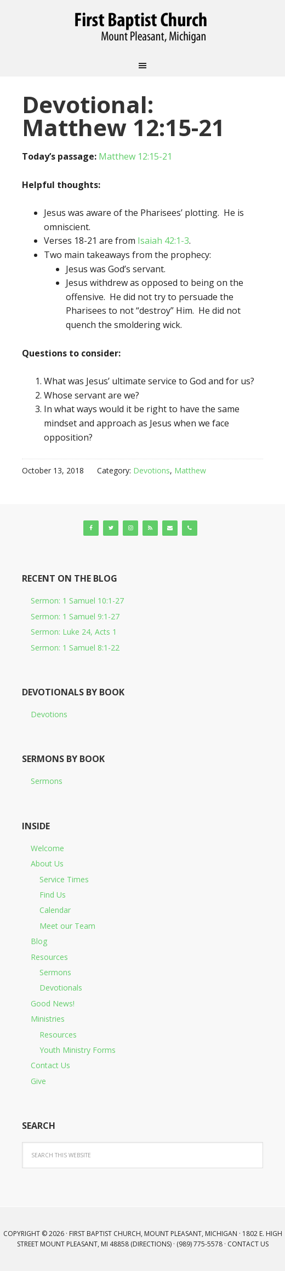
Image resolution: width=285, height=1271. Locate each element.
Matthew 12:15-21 (135, 156)
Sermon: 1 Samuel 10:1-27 (77, 600)
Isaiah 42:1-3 (163, 241)
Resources (49, 957)
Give (38, 1081)
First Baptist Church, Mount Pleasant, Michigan (142, 27)
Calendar (55, 910)
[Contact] (170, 528)
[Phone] (189, 528)
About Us (47, 863)
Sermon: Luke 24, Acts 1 (74, 631)
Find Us (52, 894)
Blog (39, 941)
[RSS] (150, 528)
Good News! (53, 1003)
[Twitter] (110, 528)
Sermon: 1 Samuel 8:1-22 (75, 647)
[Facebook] (91, 528)
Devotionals (60, 987)
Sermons (46, 781)
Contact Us (50, 1065)
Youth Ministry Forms (77, 1050)
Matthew (190, 470)
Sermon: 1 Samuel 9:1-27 (75, 616)
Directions (151, 1244)
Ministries (48, 1019)
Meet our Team (67, 926)
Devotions (151, 470)
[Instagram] (130, 528)
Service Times (64, 879)
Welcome (47, 848)
